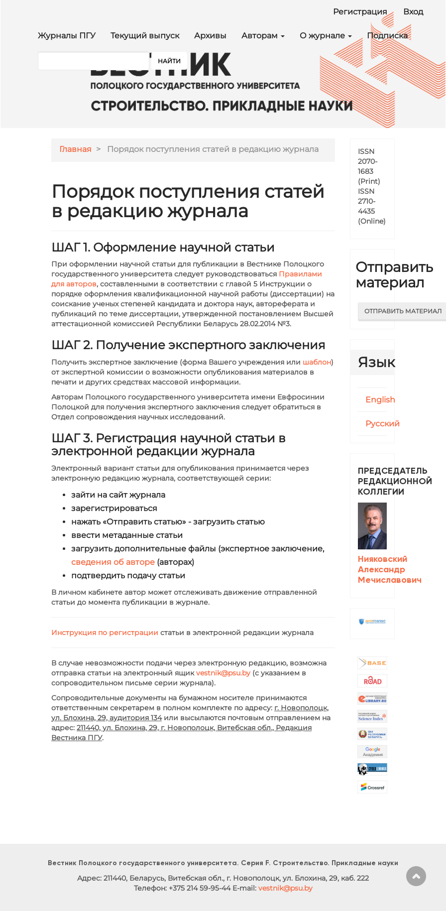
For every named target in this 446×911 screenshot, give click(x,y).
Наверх (416, 876)
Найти (169, 61)
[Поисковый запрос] (93, 60)
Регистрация (360, 11)
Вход (413, 11)
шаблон (317, 362)
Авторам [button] (263, 35)
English (380, 399)
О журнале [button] (326, 35)
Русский (382, 423)
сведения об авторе (113, 562)
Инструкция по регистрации (104, 632)
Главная (75, 149)
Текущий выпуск (145, 35)
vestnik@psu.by (223, 672)
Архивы (210, 35)
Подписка (387, 35)
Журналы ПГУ (67, 35)
